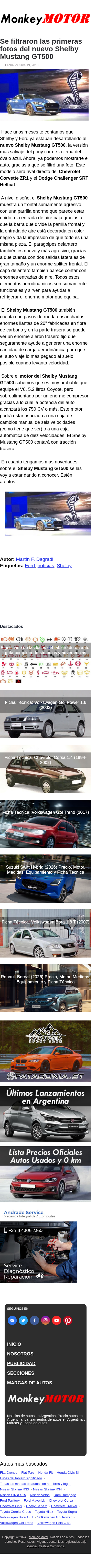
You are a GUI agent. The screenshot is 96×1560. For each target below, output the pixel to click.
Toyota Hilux (44, 1512)
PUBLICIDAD (21, 1363)
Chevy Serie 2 (36, 1506)
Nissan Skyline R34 (47, 1489)
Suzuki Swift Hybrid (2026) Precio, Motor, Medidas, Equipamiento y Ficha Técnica (45, 870)
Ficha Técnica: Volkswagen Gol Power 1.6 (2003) (45, 705)
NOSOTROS (20, 1353)
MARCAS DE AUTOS (29, 1382)
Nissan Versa (40, 1495)
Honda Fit (45, 1472)
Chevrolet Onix (11, 1506)
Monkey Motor (38, 1537)
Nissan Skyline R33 (14, 1489)
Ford (30, 565)
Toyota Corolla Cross (15, 1512)
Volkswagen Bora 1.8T (16, 1517)
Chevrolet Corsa (61, 1500)
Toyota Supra (67, 1512)
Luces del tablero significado (21, 1478)
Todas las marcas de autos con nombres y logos (35, 1484)
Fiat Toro (27, 1472)
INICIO (14, 1344)
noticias (46, 565)
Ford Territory (10, 1500)
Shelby (64, 565)
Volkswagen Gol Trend (16, 1523)
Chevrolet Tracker (64, 1506)
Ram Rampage (65, 1495)
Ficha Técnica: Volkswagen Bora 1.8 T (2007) (46, 921)
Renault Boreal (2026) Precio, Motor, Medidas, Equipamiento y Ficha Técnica (45, 979)
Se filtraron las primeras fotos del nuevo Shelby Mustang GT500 (41, 49)
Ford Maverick (34, 1500)
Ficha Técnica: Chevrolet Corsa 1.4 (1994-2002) (46, 760)
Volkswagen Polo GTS (53, 1523)
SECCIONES (20, 1373)
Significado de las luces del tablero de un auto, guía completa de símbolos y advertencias (46, 650)
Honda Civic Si (68, 1472)
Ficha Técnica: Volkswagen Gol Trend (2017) (45, 812)
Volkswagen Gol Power (54, 1517)
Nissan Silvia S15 (13, 1495)
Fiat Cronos (8, 1472)
